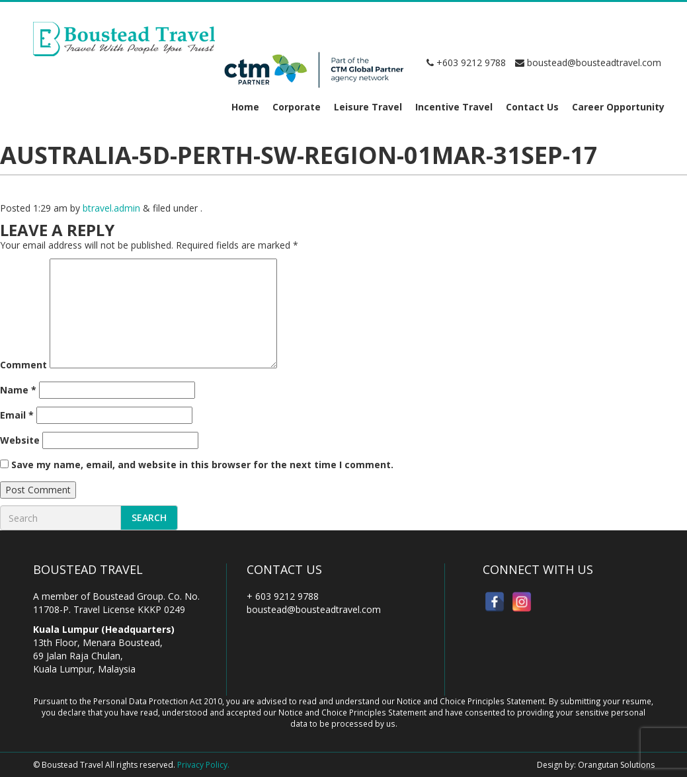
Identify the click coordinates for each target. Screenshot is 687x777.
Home (245, 107)
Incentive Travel (454, 107)
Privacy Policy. (203, 764)
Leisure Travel (368, 107)
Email (17, 415)
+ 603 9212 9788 (283, 596)
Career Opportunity (618, 107)
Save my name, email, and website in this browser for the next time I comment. (202, 464)
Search (149, 517)
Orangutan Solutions (616, 764)
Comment (23, 364)
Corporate (296, 107)
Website (20, 440)
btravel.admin (111, 208)
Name (18, 390)
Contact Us (532, 107)
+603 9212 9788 (466, 62)
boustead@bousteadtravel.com (588, 62)
